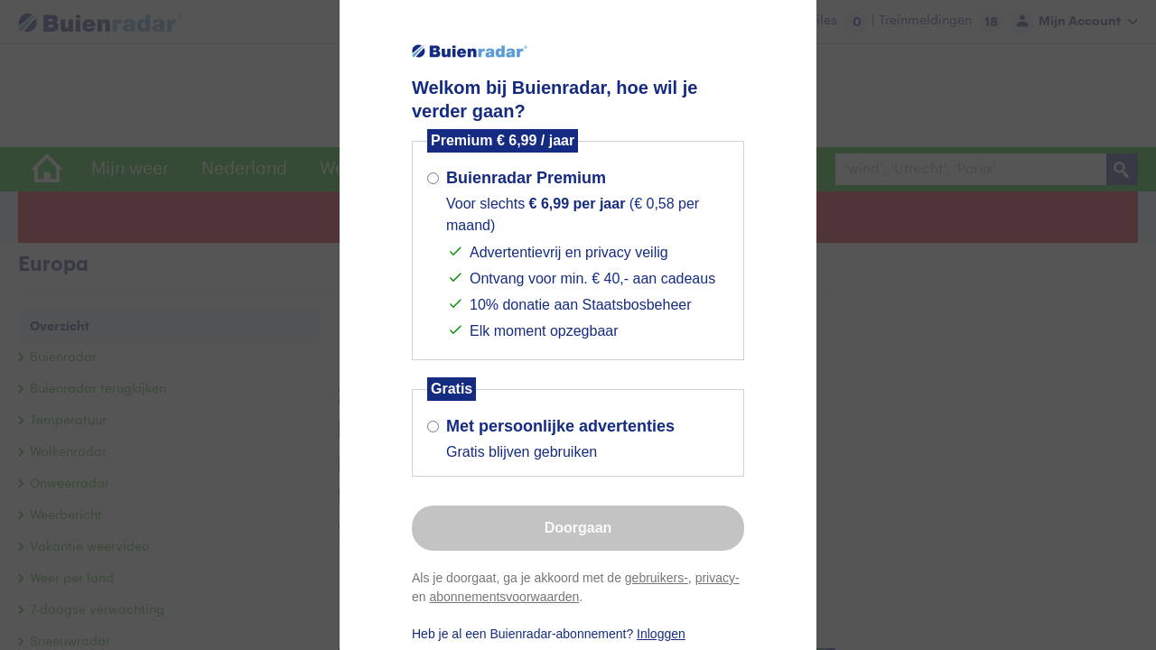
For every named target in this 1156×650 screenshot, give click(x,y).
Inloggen (661, 634)
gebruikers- (656, 578)
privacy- (717, 578)
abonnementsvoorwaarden (504, 597)
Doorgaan (578, 527)
